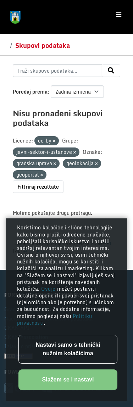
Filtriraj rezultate (38, 187)
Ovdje (49, 289)
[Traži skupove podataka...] (57, 70)
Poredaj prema (30, 92)
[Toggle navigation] (118, 15)
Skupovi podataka (42, 45)
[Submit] (111, 70)
